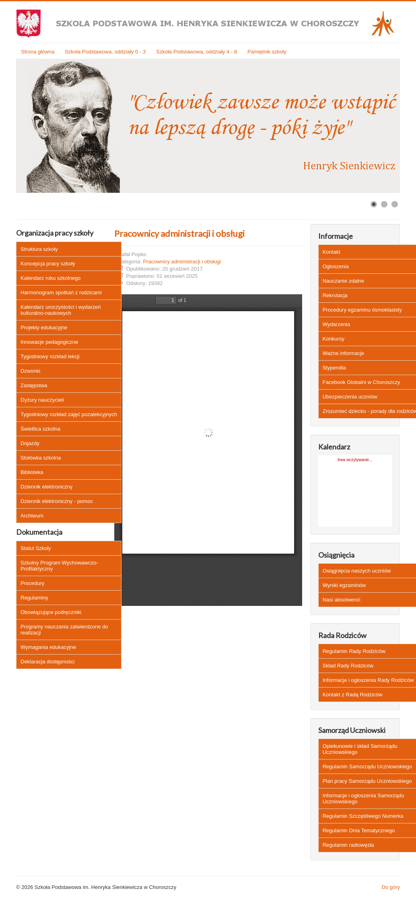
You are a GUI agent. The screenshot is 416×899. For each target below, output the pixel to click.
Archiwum (32, 516)
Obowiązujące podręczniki (51, 612)
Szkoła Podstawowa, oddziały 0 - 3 (105, 52)
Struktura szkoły (39, 249)
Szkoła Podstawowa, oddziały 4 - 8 (196, 52)
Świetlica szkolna (40, 429)
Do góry (390, 887)
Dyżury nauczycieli (42, 400)
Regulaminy (34, 598)
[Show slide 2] (384, 204)
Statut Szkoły (36, 548)
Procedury (32, 583)
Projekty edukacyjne (44, 327)
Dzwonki (30, 371)
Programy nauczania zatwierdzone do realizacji (64, 630)
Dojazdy (30, 443)
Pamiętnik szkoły (266, 52)
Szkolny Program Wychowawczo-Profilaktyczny (59, 566)
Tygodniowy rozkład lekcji (50, 356)
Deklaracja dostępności (47, 662)
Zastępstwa (34, 385)
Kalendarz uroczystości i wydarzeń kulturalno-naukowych (61, 310)
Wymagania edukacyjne (48, 647)
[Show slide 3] (394, 204)
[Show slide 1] (374, 204)
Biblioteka (32, 472)
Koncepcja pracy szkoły (48, 264)
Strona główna (37, 52)
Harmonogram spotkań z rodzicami (61, 292)
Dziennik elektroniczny (46, 487)
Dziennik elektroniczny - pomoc (57, 501)
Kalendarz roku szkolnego (51, 278)
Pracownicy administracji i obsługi (179, 233)
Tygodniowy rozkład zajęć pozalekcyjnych (69, 414)
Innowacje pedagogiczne (49, 342)
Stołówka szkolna (41, 458)
